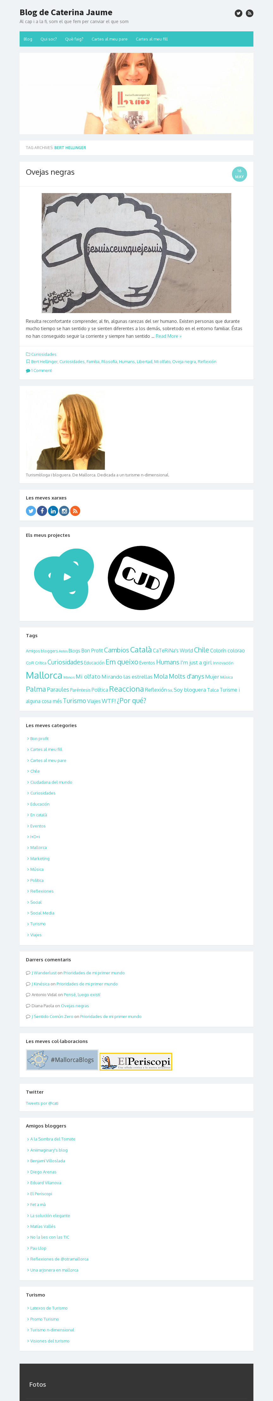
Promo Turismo (44, 1319)
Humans (127, 361)
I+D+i (35, 836)
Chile (201, 649)
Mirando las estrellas (127, 676)
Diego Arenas (43, 1171)
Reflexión (207, 361)
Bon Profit (92, 650)
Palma (36, 688)
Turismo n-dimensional (52, 1329)
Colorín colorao (227, 650)
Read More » (169, 336)
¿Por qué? (131, 700)
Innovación (223, 662)
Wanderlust (45, 972)
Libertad (144, 361)
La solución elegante (50, 1215)
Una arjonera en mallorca (54, 1269)
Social (36, 902)
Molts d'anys (186, 676)
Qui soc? (48, 38)
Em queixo (122, 661)
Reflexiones (42, 891)
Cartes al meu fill (152, 38)
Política (100, 690)
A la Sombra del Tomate (53, 1138)
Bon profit (39, 738)
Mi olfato (162, 361)
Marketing (40, 858)
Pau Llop (38, 1248)
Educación (94, 662)
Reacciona (126, 689)
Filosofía (109, 361)
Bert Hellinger (44, 361)
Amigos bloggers (42, 650)
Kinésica (42, 983)
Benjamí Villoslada (47, 1160)
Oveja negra (184, 361)
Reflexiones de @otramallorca (59, 1258)
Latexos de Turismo (49, 1307)
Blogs (74, 650)
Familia (93, 361)
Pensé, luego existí (82, 994)
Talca (213, 690)
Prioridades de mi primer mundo (94, 972)
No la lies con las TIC (49, 1237)
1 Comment (39, 370)
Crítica (40, 662)
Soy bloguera (190, 689)
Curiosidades (44, 354)
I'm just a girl (196, 662)
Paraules (58, 689)
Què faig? (74, 38)
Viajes (94, 701)
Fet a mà (38, 1204)
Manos (69, 677)
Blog (28, 38)
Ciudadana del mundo (51, 782)
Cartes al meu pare (110, 38)
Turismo (74, 701)
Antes (63, 651)
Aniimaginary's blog (49, 1150)
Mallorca (44, 675)
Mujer (212, 676)
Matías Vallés (43, 1226)
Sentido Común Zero (53, 1016)
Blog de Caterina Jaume (66, 12)
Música (226, 677)
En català (38, 814)
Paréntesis (80, 690)
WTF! (109, 700)
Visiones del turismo (50, 1340)
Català (141, 649)
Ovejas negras (50, 172)
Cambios (116, 650)
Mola (161, 676)
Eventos (147, 662)
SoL (170, 690)
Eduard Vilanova (45, 1182)
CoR (30, 662)
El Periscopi (41, 1193)
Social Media (42, 912)
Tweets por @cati (42, 1103)
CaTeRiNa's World (173, 650)
